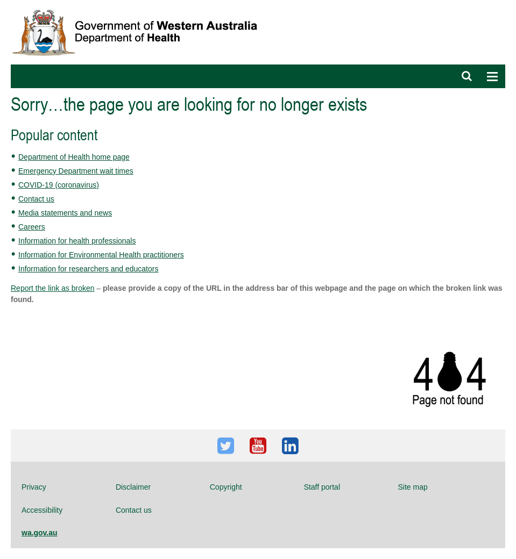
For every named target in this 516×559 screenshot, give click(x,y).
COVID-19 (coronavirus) (58, 185)
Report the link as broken (52, 288)
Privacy (34, 487)
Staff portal (322, 487)
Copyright (226, 487)
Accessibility (42, 510)
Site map (413, 487)
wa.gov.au (40, 532)
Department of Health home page (74, 157)
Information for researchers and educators (88, 268)
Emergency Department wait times (75, 171)
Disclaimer (133, 487)
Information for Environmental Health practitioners (101, 254)
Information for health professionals (77, 240)
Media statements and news (65, 213)
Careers (31, 227)
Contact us (36, 199)
